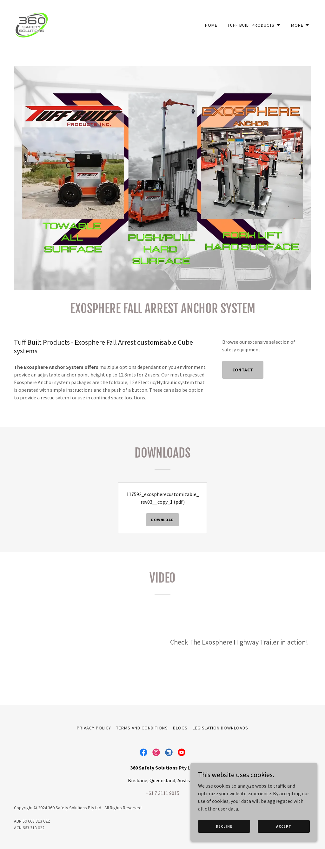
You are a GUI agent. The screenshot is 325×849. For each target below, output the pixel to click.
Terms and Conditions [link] (142, 728)
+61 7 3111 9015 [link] (162, 793)
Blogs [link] (180, 728)
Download (162, 519)
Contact (242, 370)
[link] (31, 23)
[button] (254, 25)
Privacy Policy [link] (94, 728)
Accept (283, 826)
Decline (224, 826)
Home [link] (211, 25)
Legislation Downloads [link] (220, 728)
